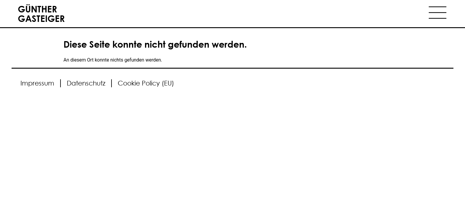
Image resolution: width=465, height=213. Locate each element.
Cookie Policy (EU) (146, 83)
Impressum (37, 83)
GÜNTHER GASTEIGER (41, 13)
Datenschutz (86, 83)
